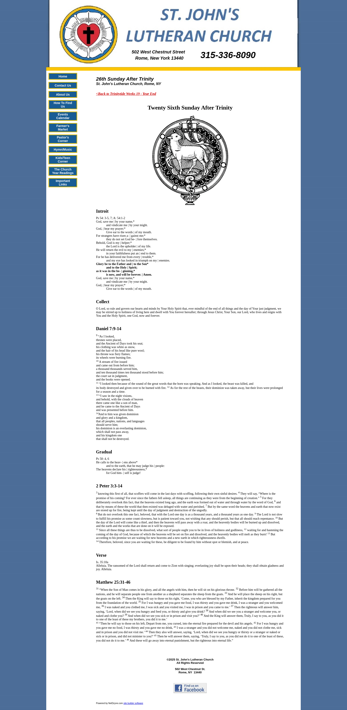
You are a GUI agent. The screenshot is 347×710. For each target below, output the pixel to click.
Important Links (63, 182)
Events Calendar (62, 116)
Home (63, 76)
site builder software (133, 703)
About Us (63, 94)
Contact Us (63, 85)
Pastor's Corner (63, 139)
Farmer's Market (62, 127)
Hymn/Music (63, 149)
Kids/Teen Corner (63, 159)
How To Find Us (63, 104)
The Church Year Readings (63, 171)
